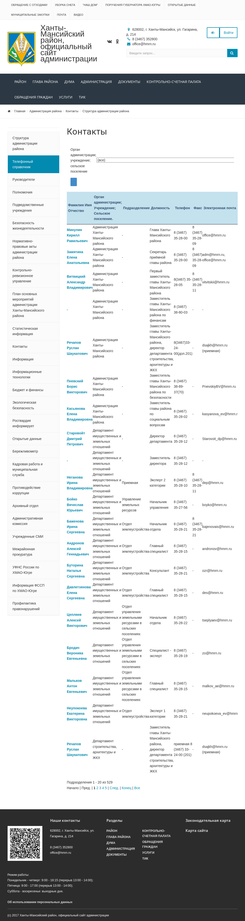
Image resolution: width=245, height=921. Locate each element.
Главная (19, 111)
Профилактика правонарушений (26, 606)
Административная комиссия (27, 521)
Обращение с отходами (29, 4)
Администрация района (45, 111)
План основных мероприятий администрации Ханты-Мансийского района (28, 305)
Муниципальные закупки (30, 14)
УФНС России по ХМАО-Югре (25, 570)
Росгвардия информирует (23, 423)
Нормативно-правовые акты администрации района (24, 249)
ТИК (82, 97)
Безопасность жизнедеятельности (28, 225)
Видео (78, 14)
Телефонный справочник (22, 164)
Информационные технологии (27, 374)
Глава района (45, 81)
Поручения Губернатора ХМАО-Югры (132, 4)
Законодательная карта (208, 820)
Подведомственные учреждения (28, 207)
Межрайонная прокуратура (23, 551)
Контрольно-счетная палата (174, 81)
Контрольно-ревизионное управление (22, 275)
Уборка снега (65, 4)
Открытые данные (182, 4)
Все (137, 788)
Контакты (72, 111)
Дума (69, 81)
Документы (129, 81)
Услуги (65, 97)
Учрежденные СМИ (27, 536)
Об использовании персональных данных (40, 902)
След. (114, 788)
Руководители (23, 179)
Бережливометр (25, 451)
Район (20, 81)
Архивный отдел (25, 506)
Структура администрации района (105, 111)
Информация (23, 359)
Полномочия (22, 192)
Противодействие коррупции (26, 490)
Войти (228, 33)
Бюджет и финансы (27, 390)
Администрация (96, 81)
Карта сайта (197, 830)
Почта (61, 14)
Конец (126, 788)
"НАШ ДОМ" (90, 4)
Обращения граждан (33, 97)
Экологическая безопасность (24, 405)
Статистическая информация (25, 331)
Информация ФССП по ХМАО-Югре (28, 588)
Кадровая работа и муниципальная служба (27, 469)
